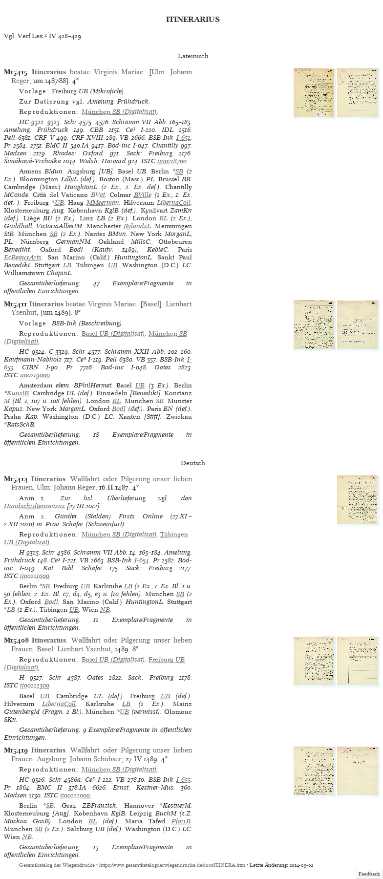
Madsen (15, 153)
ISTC (148, 161)
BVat (98, 195)
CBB (96, 130)
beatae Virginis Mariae (88, 71)
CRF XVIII (87, 137)
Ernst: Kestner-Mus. (144, 787)
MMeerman (102, 202)
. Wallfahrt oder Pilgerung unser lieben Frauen (101, 483)
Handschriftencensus (34, 506)
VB (124, 137)
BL (163, 218)
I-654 (141, 560)
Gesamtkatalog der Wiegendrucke (57, 865)
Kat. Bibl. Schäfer (73, 568)
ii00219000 (35, 375)
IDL (167, 130)
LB (67, 265)
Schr (70, 122)
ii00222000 (75, 795)
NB (105, 609)
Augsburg (51, 758)
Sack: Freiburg (149, 153)
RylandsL (137, 226)
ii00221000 (34, 576)
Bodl (119, 409)
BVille (142, 195)
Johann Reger (74, 487)
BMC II (56, 145)
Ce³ (130, 130)
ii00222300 (34, 685)
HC (24, 122)
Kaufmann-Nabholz (33, 359)
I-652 (183, 137)
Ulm (158, 71)
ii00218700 (172, 161)
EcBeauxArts (23, 257)
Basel (151, 304)
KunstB (18, 393)
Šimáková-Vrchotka (32, 161)
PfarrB (181, 821)
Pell (9, 137)
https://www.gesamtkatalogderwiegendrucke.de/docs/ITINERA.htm (172, 865)
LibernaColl (174, 202)
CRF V (44, 137)
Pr (7, 145)
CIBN (30, 367)
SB (179, 171)
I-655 (183, 779)
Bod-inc (118, 145)
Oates (162, 367)
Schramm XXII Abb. (135, 351)
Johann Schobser (96, 758)
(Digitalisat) (119, 111)
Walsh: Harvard (102, 161)
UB (59, 202)
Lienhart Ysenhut (84, 648)
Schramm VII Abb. (139, 122)
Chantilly (165, 145)
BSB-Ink (161, 137)
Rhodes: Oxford (78, 153)
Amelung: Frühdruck (36, 130)
